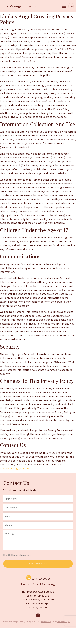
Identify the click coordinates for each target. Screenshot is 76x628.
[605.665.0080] (28, 577)
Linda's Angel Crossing (19, 6)
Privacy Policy (46, 622)
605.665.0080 (41, 579)
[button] (64, 6)
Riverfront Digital (63, 622)
